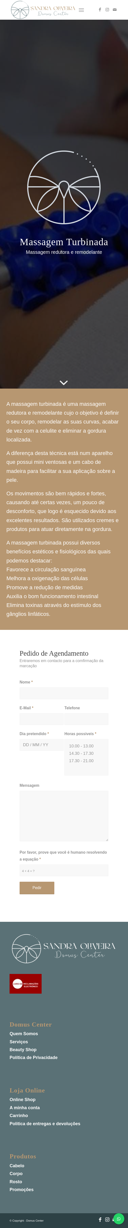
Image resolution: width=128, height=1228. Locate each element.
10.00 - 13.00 (86, 746)
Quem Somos (24, 1033)
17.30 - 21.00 (86, 761)
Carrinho (19, 1115)
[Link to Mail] (114, 10)
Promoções (22, 1189)
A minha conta (25, 1108)
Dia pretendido (34, 734)
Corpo (16, 1173)
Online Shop (22, 1099)
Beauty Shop (23, 1049)
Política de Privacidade (34, 1057)
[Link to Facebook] (100, 10)
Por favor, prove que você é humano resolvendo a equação (63, 855)
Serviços (19, 1041)
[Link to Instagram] (107, 10)
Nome (26, 682)
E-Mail (26, 708)
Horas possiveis (80, 734)
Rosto (16, 1181)
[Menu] (81, 10)
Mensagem (29, 785)
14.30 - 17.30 (86, 753)
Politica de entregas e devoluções (45, 1123)
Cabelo (17, 1165)
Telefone (72, 708)
